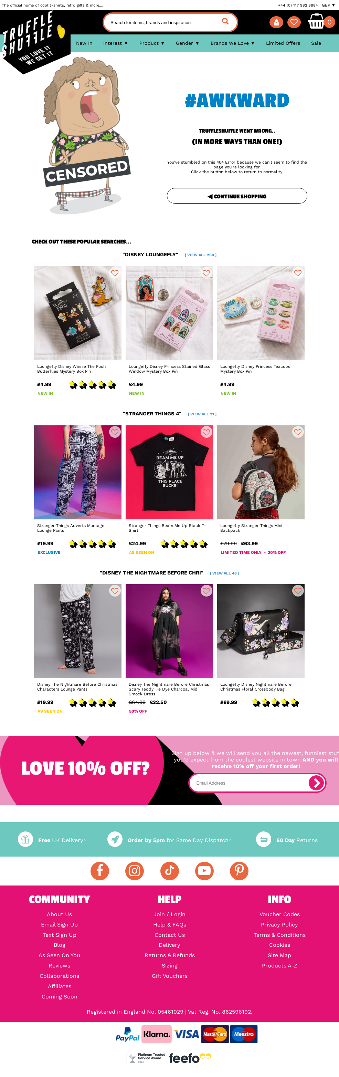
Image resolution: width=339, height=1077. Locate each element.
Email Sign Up (59, 925)
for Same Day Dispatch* (169, 840)
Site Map (279, 955)
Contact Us (170, 935)
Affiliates (59, 986)
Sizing (170, 966)
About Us (59, 914)
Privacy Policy (279, 925)
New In (84, 43)
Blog (59, 945)
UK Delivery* (52, 840)
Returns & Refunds (170, 955)
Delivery (169, 945)
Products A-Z (279, 966)
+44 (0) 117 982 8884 (298, 5)
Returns (287, 840)
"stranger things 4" (169, 414)
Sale (316, 43)
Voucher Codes (279, 914)
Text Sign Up (59, 935)
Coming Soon (59, 997)
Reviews (59, 966)
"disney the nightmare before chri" (169, 573)
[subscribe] (316, 782)
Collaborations (59, 976)
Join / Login (169, 914)
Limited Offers (283, 43)
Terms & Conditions (280, 935)
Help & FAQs (169, 925)
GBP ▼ (329, 5)
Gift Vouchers (170, 976)
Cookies (279, 945)
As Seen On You (59, 955)
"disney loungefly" (169, 254)
